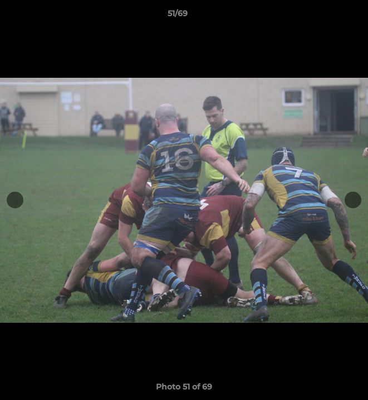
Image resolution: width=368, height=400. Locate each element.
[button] (328, 16)
